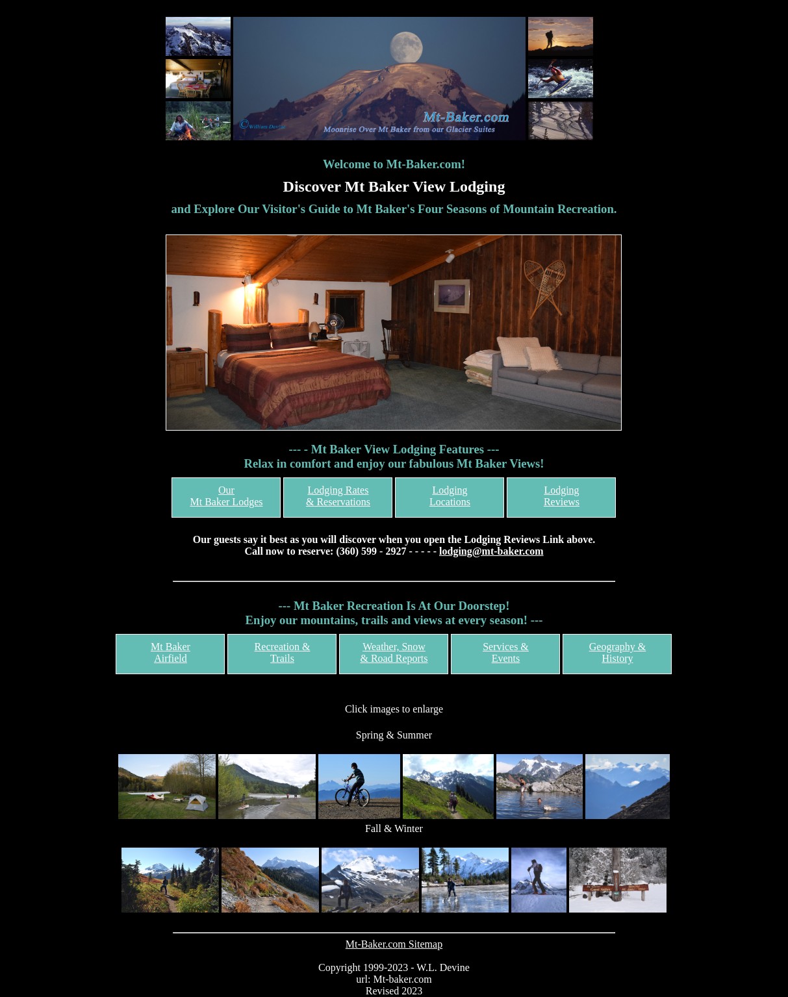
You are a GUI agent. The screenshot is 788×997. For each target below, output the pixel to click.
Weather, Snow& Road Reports (393, 652)
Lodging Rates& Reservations (338, 496)
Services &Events (506, 652)
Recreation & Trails (283, 652)
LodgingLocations (449, 496)
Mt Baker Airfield (170, 652)
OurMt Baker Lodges (226, 496)
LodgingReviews (561, 496)
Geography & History (617, 652)
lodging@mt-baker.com (491, 551)
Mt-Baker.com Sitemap (394, 944)
